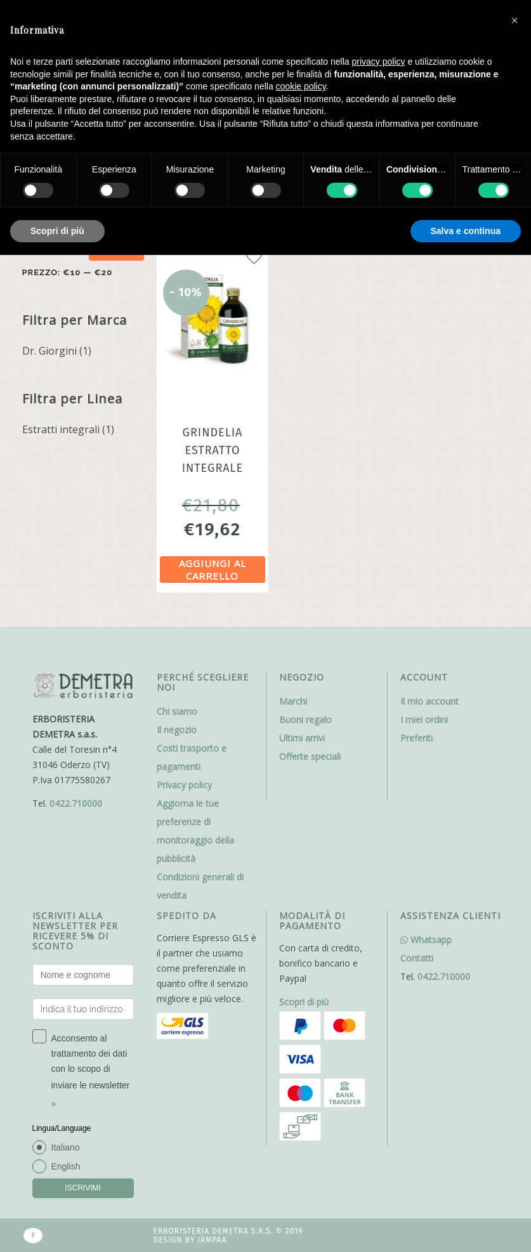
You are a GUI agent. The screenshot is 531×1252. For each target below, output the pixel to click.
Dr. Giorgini (49, 351)
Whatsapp (426, 940)
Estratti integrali (61, 429)
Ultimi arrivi (302, 738)
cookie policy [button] (301, 86)
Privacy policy (184, 785)
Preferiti (416, 738)
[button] (514, 20)
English (66, 1166)
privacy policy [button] (378, 61)
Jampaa (211, 1240)
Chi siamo (177, 711)
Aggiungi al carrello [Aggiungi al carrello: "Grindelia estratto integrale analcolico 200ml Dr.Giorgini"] (212, 569)
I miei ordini (424, 720)
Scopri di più (304, 1002)
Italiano (65, 1147)
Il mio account (429, 701)
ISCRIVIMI (83, 1188)
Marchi (293, 701)
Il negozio (177, 730)
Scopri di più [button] (57, 231)
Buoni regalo (305, 720)
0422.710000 (75, 803)
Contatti (416, 958)
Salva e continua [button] (466, 231)
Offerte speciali (310, 756)
